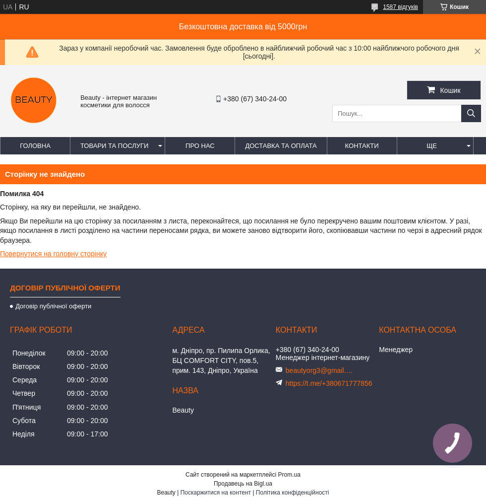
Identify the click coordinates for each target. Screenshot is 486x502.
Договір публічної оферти (53, 306)
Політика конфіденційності (292, 492)
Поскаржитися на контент (216, 492)
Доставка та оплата (280, 145)
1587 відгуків (400, 6)
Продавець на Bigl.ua (243, 483)
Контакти (362, 145)
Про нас (200, 145)
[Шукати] (471, 113)
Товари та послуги (114, 145)
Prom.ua (289, 474)
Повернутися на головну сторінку (53, 254)
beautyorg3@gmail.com (320, 370)
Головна (35, 145)
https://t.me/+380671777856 (329, 383)
